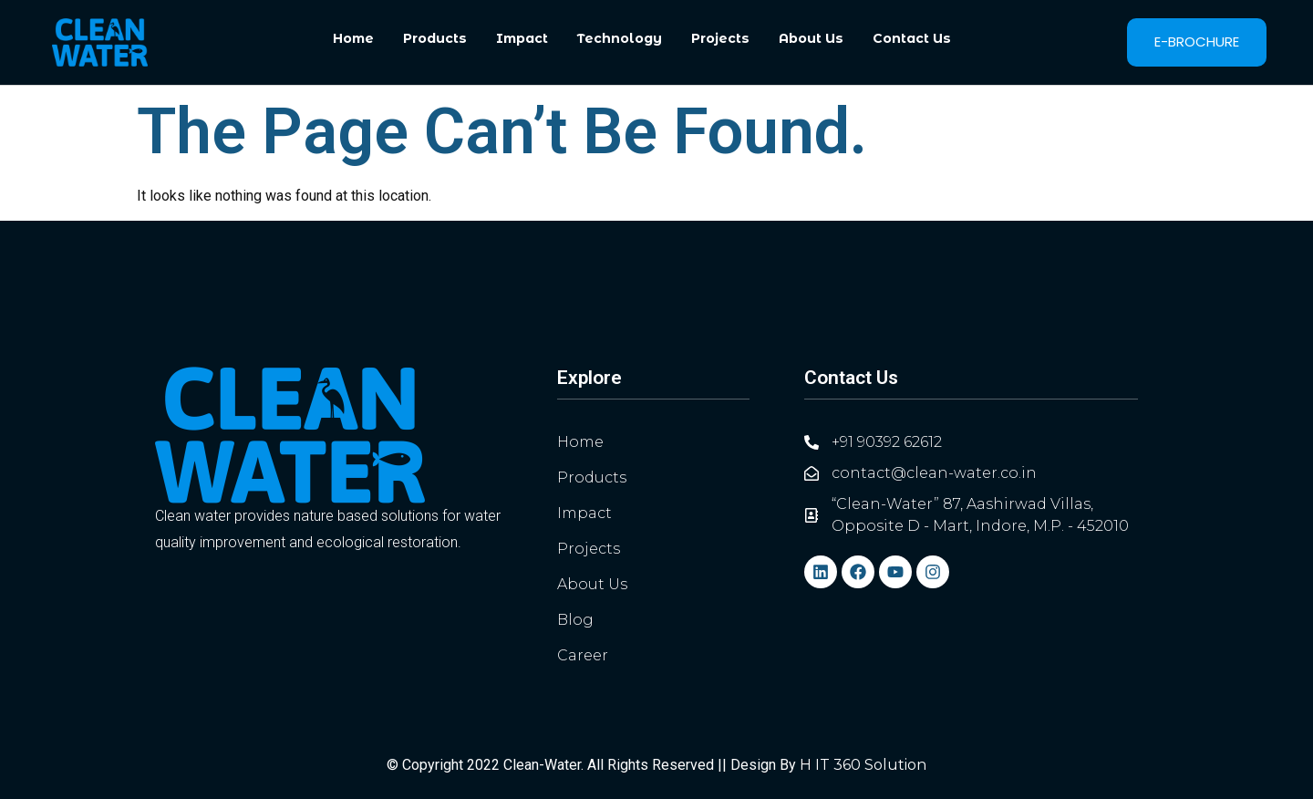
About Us (811, 38)
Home (353, 38)
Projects (720, 38)
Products (435, 38)
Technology (619, 38)
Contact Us (912, 38)
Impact (522, 38)
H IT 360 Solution (863, 764)
